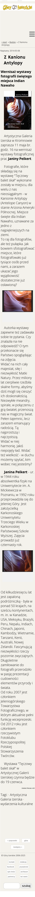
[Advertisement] (17, 20)
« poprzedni (12, 841)
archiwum (24, 872)
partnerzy (11, 877)
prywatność (24, 867)
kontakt (11, 862)
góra (26, 841)
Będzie (12, 42)
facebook (10, 867)
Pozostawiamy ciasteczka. (4, 0)
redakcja (23, 862)
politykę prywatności (20, 0)
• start (4, 42)
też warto (23, 877)
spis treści (11, 872)
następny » (17, 847)
